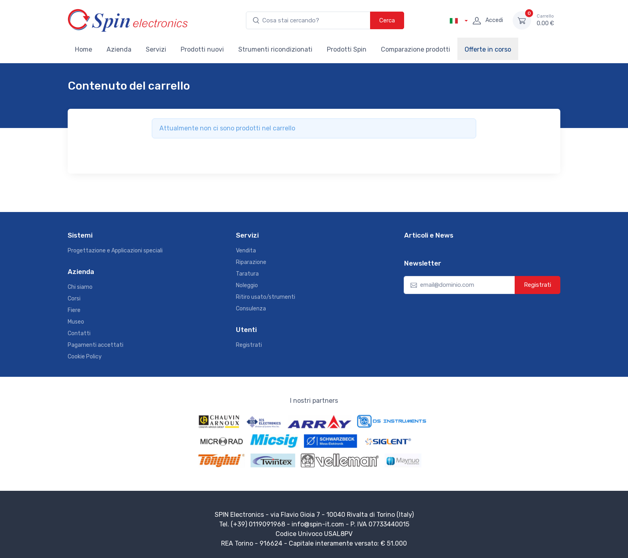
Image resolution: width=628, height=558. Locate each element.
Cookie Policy (85, 356)
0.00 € (545, 20)
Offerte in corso (488, 49)
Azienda (119, 49)
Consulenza (251, 308)
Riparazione (251, 262)
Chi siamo (80, 287)
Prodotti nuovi (202, 49)
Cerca (387, 20)
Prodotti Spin (346, 49)
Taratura (247, 273)
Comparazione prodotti (415, 49)
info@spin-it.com (318, 524)
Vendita (246, 250)
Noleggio (247, 285)
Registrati (249, 345)
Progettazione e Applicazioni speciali (115, 250)
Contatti (79, 333)
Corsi (74, 298)
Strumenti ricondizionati (275, 49)
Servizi (156, 49)
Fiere (74, 310)
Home (83, 49)
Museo (76, 321)
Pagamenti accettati (95, 345)
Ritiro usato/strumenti (265, 297)
